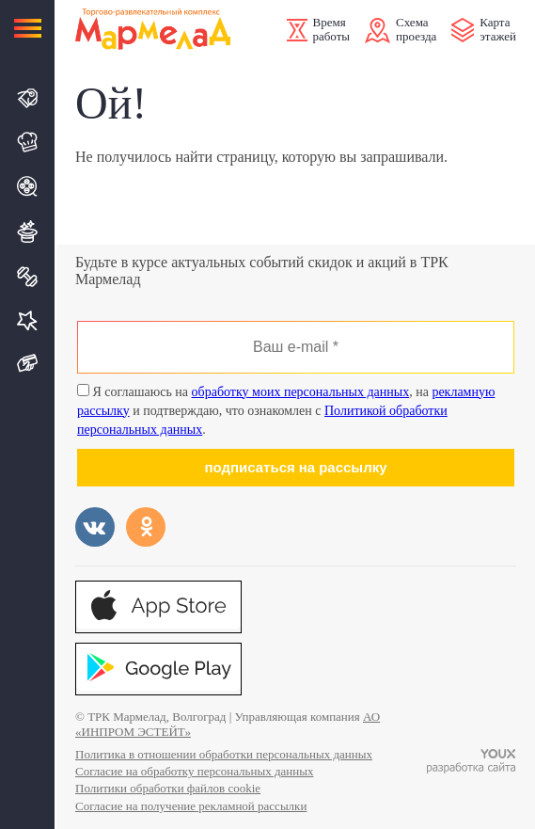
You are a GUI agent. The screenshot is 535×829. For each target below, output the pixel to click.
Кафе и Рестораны (28, 142)
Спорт (28, 276)
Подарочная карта (28, 364)
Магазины (28, 98)
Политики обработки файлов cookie (167, 788)
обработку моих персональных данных (301, 392)
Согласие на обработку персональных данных (194, 771)
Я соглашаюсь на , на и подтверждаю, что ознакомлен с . (286, 410)
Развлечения (28, 231)
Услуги (28, 320)
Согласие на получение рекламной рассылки (191, 806)
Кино (28, 186)
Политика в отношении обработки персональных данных (223, 754)
